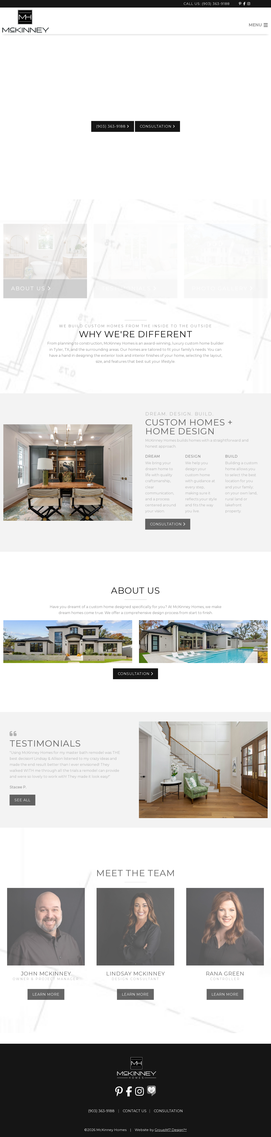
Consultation (157, 126)
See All (20, 800)
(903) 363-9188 (112, 126)
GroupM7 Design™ (171, 1130)
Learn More (45, 994)
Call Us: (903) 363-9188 (207, 4)
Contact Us (134, 1111)
